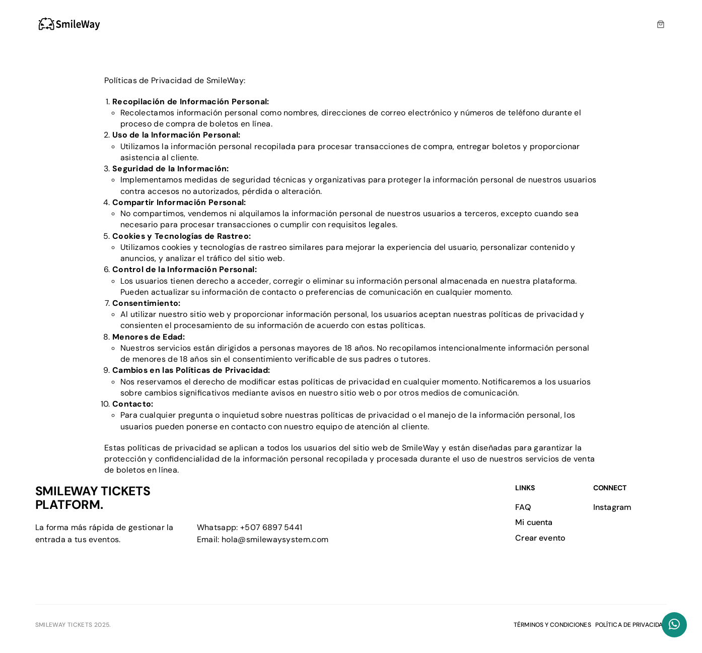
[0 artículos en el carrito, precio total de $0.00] (661, 24)
